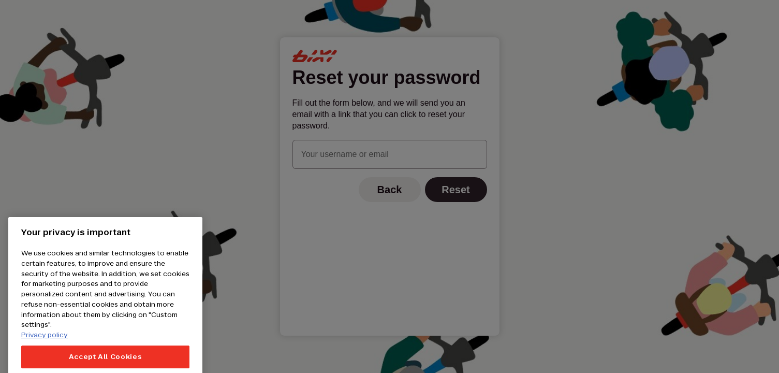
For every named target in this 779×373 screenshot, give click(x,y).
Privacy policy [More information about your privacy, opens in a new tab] (44, 342)
